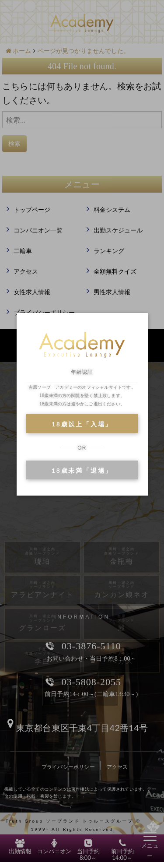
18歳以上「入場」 (82, 424)
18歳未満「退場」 (82, 470)
